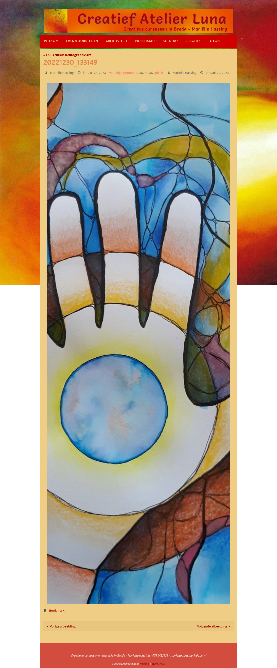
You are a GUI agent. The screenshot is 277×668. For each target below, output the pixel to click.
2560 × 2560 (146, 72)
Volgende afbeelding (214, 626)
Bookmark (56, 610)
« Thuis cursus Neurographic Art (67, 55)
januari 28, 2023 (94, 72)
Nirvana (144, 664)
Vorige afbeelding (60, 626)
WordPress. (158, 664)
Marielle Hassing (62, 72)
